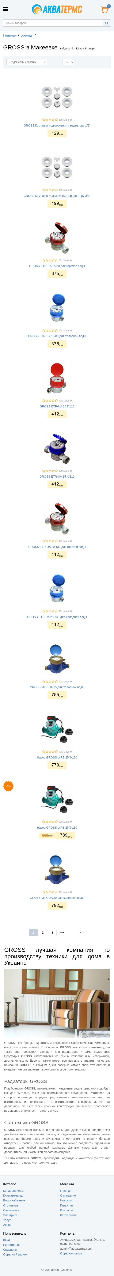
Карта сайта (68, 1215)
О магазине (68, 1195)
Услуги (7, 1220)
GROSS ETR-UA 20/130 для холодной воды (57, 617)
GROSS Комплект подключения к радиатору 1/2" (57, 125)
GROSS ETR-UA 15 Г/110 (57, 406)
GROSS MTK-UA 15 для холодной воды (57, 687)
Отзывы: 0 (65, 119)
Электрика (10, 1215)
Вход (6, 1239)
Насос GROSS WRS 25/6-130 (57, 827)
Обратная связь (71, 1253)
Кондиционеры (13, 1190)
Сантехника (11, 1210)
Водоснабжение (14, 1200)
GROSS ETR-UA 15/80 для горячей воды (57, 266)
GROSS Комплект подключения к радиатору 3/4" (57, 195)
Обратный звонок (15, 1254)
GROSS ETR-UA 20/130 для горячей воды (57, 547)
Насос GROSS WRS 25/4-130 (57, 757)
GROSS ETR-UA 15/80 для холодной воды (57, 336)
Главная (10, 35)
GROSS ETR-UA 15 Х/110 (57, 476)
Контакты (66, 1210)
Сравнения (10, 1249)
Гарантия (66, 1205)
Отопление (10, 1205)
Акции (7, 1225)
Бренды (26, 35)
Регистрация (11, 1244)
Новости (66, 1200)
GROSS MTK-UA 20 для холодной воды (57, 897)
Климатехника (13, 1195)
